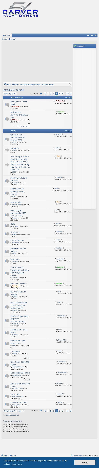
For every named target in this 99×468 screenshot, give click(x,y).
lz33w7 (14, 142)
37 (29, 126)
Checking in (15, 351)
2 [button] (50, 93)
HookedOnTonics (17, 388)
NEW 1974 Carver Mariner (18, 293)
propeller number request (18, 249)
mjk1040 (60, 394)
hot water (14, 148)
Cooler (57, 188)
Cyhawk (14, 297)
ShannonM (15, 310)
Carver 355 (15, 394)
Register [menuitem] (96, 36)
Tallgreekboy (16, 218)
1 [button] (47, 93)
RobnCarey (16, 286)
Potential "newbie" (18, 283)
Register (13, 39)
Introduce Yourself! (13, 89)
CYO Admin (16, 106)
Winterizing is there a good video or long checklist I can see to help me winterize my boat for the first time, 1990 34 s (20, 163)
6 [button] (62, 93)
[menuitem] (88, 35)
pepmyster (60, 259)
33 (18, 126)
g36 (57, 210)
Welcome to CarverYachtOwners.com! (19, 115)
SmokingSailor (62, 372)
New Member (16, 202)
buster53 (58, 134)
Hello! (12, 224)
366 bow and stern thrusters (18, 179)
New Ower (15, 259)
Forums (7, 35)
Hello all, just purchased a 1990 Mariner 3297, (18, 213)
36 (26, 126)
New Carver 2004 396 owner (19, 363)
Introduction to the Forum (18, 330)
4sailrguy (15, 353)
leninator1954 (16, 204)
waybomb (61, 112)
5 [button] (59, 93)
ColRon (60, 402)
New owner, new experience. (17, 341)
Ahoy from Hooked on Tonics (20, 384)
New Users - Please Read (18, 102)
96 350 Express (17, 240)
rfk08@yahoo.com (18, 367)
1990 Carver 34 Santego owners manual (17, 191)
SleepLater (15, 323)
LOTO (14, 150)
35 (23, 126)
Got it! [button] (85, 463)
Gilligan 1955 (16, 405)
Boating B (59, 248)
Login (5, 39)
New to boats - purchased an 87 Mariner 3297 (17, 137)
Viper (58, 156)
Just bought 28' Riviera (20, 372)
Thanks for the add (18, 402)
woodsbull (15, 277)
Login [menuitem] (92, 36)
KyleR (59, 302)
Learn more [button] (17, 464)
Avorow (14, 234)
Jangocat (15, 261)
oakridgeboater (17, 375)
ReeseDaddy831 (17, 396)
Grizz (14, 345)
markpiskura (16, 242)
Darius (14, 253)
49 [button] (68, 93)
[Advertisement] (37, 63)
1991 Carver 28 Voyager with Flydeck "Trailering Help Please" (19, 271)
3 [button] (53, 93)
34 (21, 126)
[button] (41, 93)
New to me (15, 232)
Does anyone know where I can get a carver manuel (18, 305)
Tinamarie (15, 226)
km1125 (58, 223)
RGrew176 (61, 340)
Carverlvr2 (15, 183)
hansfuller (15, 334)
